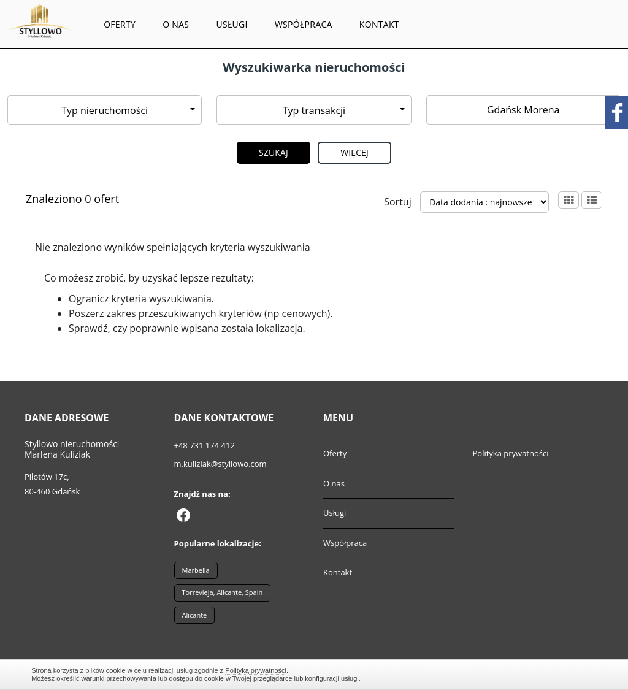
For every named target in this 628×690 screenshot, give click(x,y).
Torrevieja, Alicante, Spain (222, 592)
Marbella (196, 570)
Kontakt (379, 24)
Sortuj (398, 202)
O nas (176, 24)
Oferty (120, 24)
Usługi (231, 24)
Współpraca (303, 24)
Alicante (194, 614)
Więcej (354, 152)
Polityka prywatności (511, 453)
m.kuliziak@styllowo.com (220, 463)
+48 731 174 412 (204, 445)
